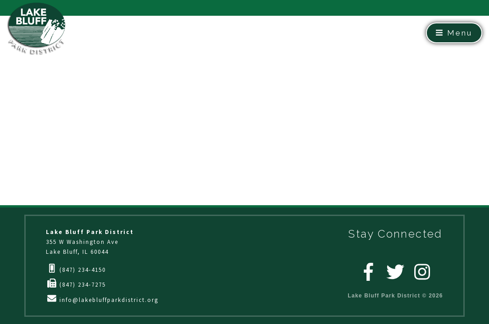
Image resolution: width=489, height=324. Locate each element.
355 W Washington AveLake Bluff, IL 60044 (90, 242)
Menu (454, 32)
